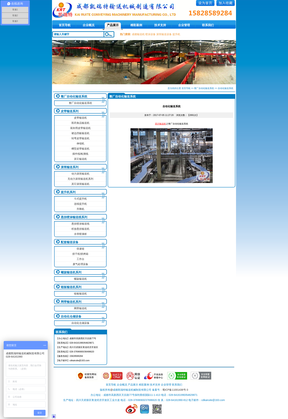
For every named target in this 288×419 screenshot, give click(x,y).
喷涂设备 (150, 34)
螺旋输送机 (80, 278)
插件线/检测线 (80, 153)
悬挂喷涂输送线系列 (74, 217)
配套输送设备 (69, 242)
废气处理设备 (80, 264)
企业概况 (88, 25)
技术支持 (160, 25)
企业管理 (184, 25)
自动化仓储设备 (71, 316)
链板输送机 (80, 293)
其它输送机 (80, 158)
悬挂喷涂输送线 (80, 223)
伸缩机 (80, 143)
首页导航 (186, 88)
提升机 (176, 34)
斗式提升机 (80, 198)
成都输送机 (138, 34)
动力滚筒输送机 (80, 173)
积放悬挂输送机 (80, 228)
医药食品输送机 (80, 122)
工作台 (80, 259)
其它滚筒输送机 (80, 183)
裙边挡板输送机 (80, 133)
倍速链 (80, 248)
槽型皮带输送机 (80, 148)
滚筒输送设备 (164, 34)
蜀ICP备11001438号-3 (175, 389)
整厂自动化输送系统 (204, 88)
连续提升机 (80, 203)
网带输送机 (80, 308)
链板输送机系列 (71, 287)
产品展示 (113, 25)
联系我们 (208, 25)
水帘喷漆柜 (80, 233)
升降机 (80, 208)
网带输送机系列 (71, 301)
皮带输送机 (80, 117)
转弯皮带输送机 (80, 138)
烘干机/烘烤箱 (80, 253)
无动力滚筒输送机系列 (80, 178)
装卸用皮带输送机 (80, 128)
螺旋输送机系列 (71, 272)
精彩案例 (136, 25)
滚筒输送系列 (69, 167)
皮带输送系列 (69, 111)
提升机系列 (68, 192)
